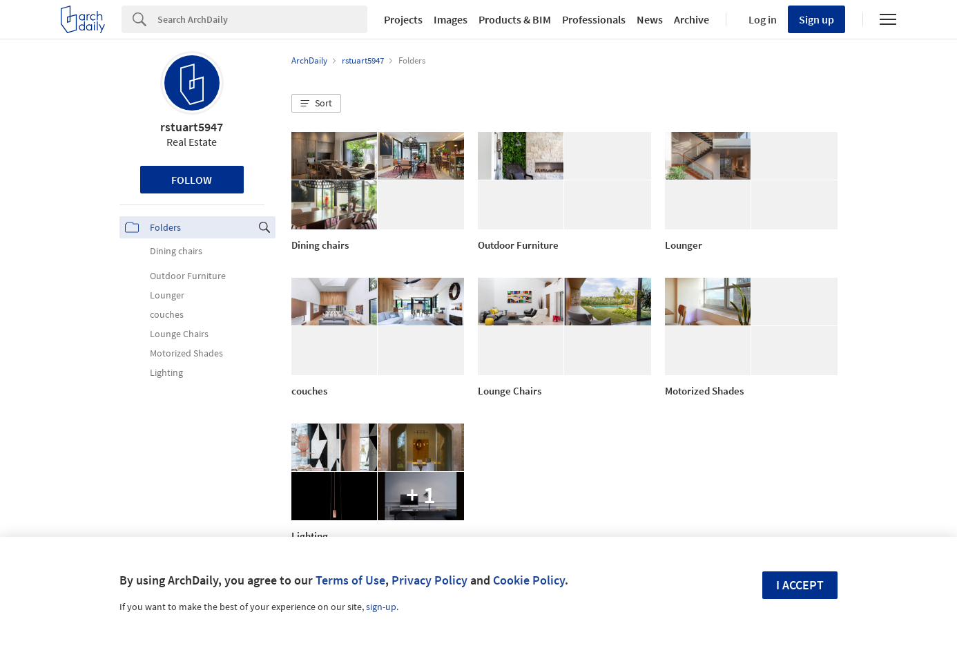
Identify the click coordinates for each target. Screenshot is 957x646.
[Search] (262, 19)
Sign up (816, 19)
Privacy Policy (429, 580)
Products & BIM (514, 19)
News (650, 19)
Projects (403, 19)
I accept (800, 585)
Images (450, 19)
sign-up (381, 606)
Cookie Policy (529, 580)
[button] (316, 103)
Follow (191, 180)
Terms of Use (350, 580)
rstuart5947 (191, 127)
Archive (691, 19)
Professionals (594, 19)
